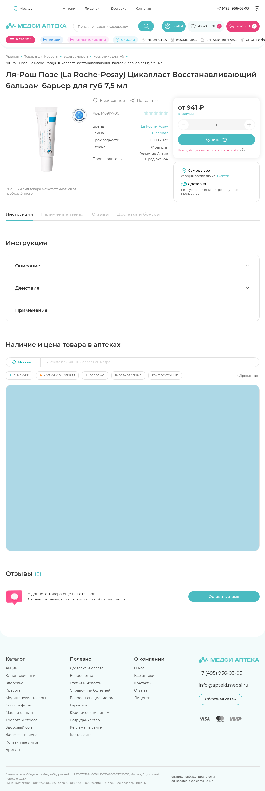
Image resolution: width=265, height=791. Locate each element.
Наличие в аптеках (62, 214)
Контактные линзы (22, 742)
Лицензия (93, 8)
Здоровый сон (19, 727)
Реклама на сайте (86, 727)
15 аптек (223, 176)
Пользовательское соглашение (191, 781)
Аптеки (69, 8)
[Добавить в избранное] (109, 100)
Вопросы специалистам (92, 698)
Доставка (118, 8)
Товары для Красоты (41, 56)
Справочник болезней (90, 690)
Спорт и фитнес (20, 705)
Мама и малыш (19, 712)
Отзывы (100, 214)
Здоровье (14, 683)
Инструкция (19, 214)
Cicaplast (160, 133)
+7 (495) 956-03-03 (233, 8)
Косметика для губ (109, 56)
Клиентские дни (21, 675)
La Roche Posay (154, 126)
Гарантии (78, 705)
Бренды (13, 750)
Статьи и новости (86, 683)
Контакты (143, 8)
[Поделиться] (145, 100)
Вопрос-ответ (82, 675)
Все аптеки (144, 675)
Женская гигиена (21, 735)
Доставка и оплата (86, 668)
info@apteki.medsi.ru (223, 685)
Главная (13, 56)
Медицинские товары (26, 698)
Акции (12, 668)
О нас (139, 668)
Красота (13, 690)
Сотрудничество (85, 720)
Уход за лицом (76, 56)
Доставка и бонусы (138, 214)
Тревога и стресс (21, 720)
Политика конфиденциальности (192, 776)
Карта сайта (81, 735)
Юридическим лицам (89, 712)
